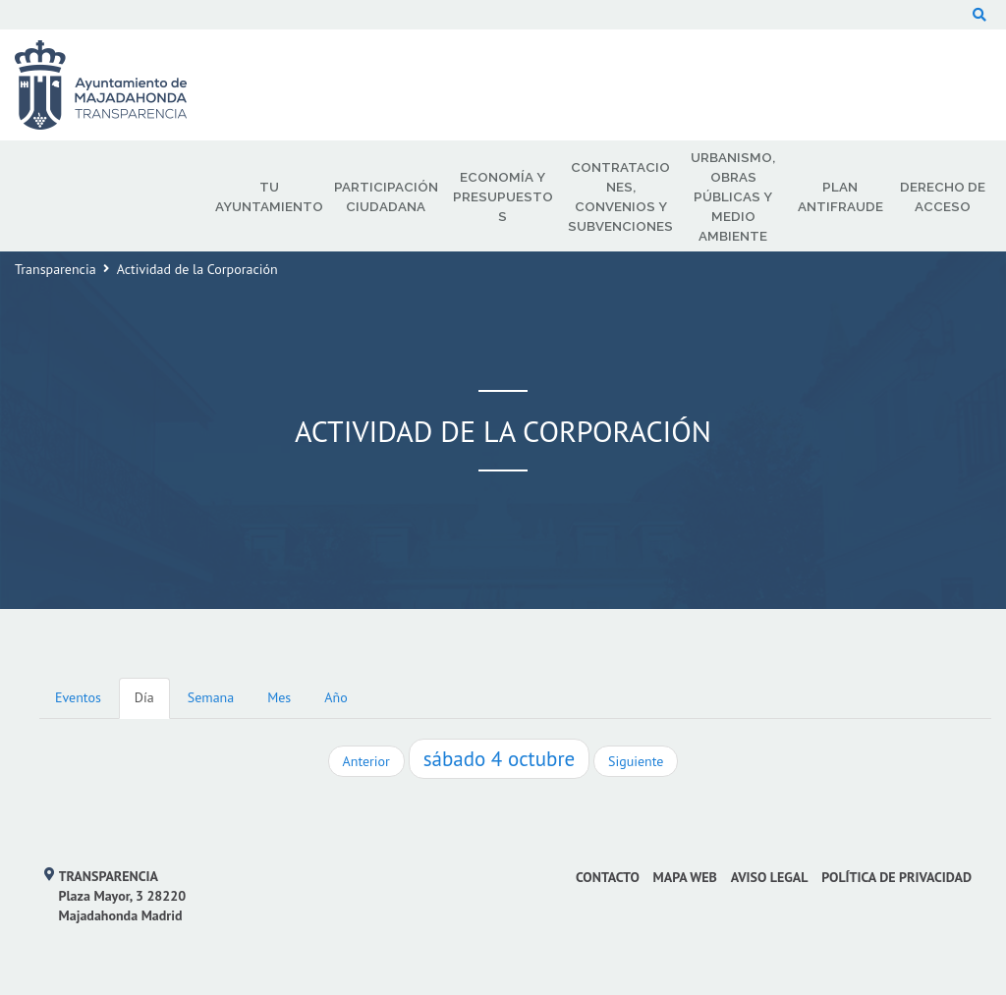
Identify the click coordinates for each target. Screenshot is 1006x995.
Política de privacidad (896, 877)
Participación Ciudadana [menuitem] (386, 196)
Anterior (366, 761)
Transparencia (55, 269)
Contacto (608, 877)
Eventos (78, 697)
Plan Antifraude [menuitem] (840, 196)
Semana (211, 697)
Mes (279, 697)
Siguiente (635, 761)
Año (335, 697)
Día (144, 697)
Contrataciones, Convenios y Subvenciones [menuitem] (620, 196)
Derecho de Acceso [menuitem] (942, 196)
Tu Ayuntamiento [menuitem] (269, 196)
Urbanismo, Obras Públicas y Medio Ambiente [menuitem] (733, 196)
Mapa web (685, 877)
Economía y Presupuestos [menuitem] (503, 196)
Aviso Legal (770, 877)
